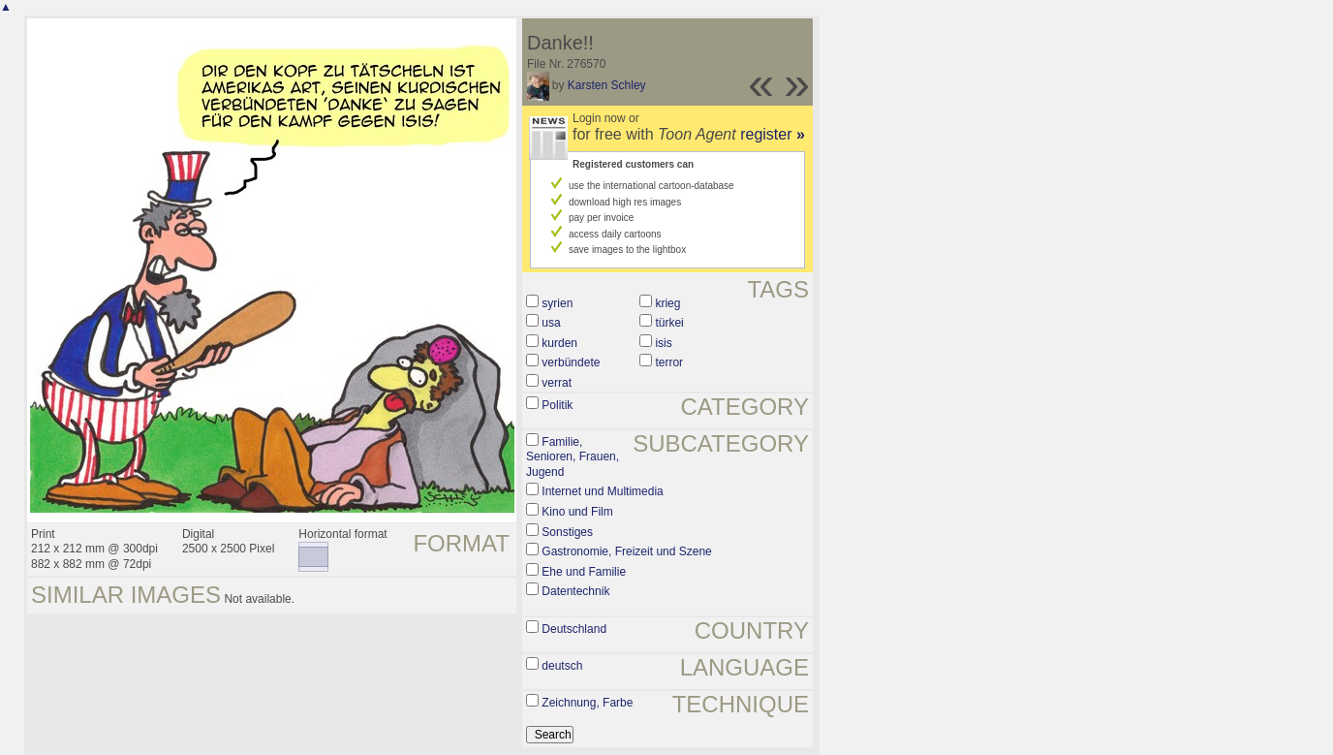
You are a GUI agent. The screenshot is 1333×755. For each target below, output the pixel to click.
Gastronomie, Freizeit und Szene (626, 551)
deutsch (562, 666)
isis (663, 343)
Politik (557, 405)
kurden (559, 343)
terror (669, 362)
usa (551, 323)
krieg (667, 303)
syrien (557, 303)
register (772, 134)
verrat (557, 383)
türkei (669, 323)
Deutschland (574, 629)
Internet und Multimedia (602, 491)
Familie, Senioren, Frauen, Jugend (572, 457)
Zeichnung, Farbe (587, 702)
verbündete (571, 362)
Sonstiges (567, 532)
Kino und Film (577, 512)
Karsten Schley (607, 85)
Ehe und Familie (584, 572)
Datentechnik (575, 591)
